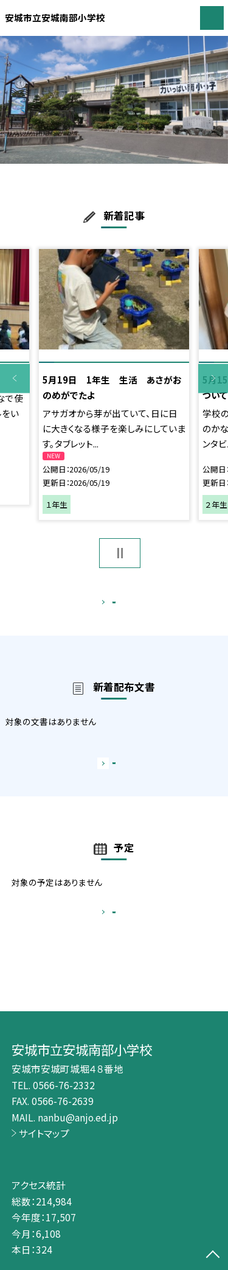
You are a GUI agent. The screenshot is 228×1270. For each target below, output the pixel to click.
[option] (114, 100)
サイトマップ (44, 1133)
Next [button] (213, 378)
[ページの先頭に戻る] (213, 1255)
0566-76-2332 (64, 1085)
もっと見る (108, 604)
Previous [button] (15, 378)
